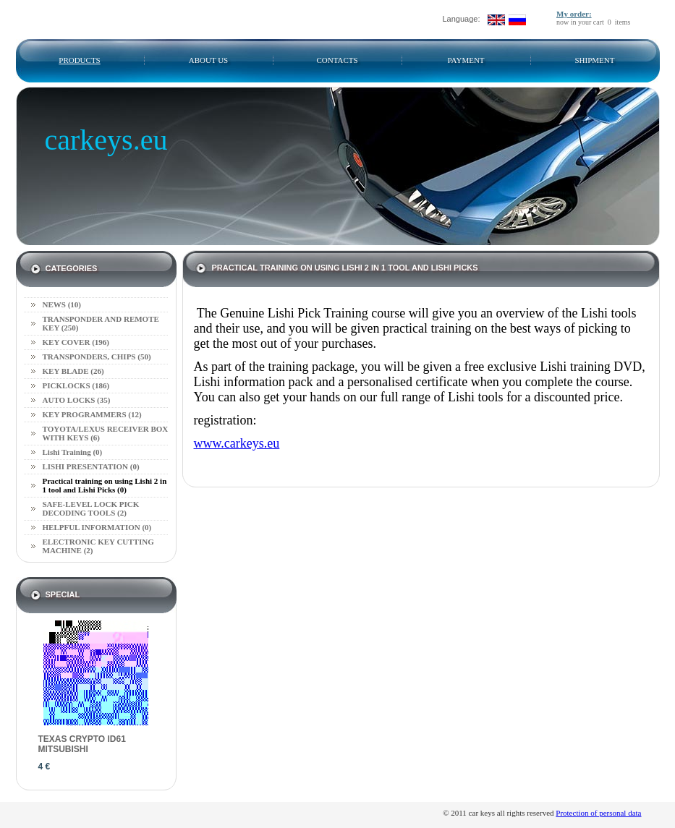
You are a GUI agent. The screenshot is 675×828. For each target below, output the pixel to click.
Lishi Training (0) (73, 452)
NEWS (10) (62, 304)
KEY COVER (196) (76, 342)
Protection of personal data (598, 812)
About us (209, 60)
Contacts (336, 60)
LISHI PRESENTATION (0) (91, 466)
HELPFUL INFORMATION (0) (97, 527)
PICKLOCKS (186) (76, 385)
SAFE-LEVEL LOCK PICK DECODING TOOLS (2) (91, 508)
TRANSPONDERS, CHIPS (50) (97, 356)
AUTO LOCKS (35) (77, 400)
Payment (465, 60)
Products (79, 60)
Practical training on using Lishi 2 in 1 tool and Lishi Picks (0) (105, 485)
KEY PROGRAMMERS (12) (92, 414)
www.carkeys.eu (237, 443)
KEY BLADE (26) (73, 371)
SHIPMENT (594, 60)
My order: (574, 13)
